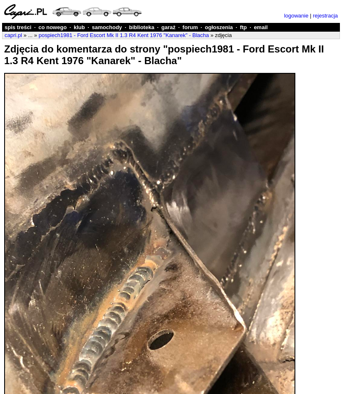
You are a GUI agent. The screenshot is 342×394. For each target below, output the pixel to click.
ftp (243, 27)
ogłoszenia (219, 27)
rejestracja (325, 15)
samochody (107, 27)
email (260, 27)
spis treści (18, 27)
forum (190, 27)
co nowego (52, 27)
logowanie (296, 15)
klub (79, 27)
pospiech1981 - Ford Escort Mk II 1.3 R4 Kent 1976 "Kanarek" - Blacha (124, 35)
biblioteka (142, 27)
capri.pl (13, 35)
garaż (168, 27)
